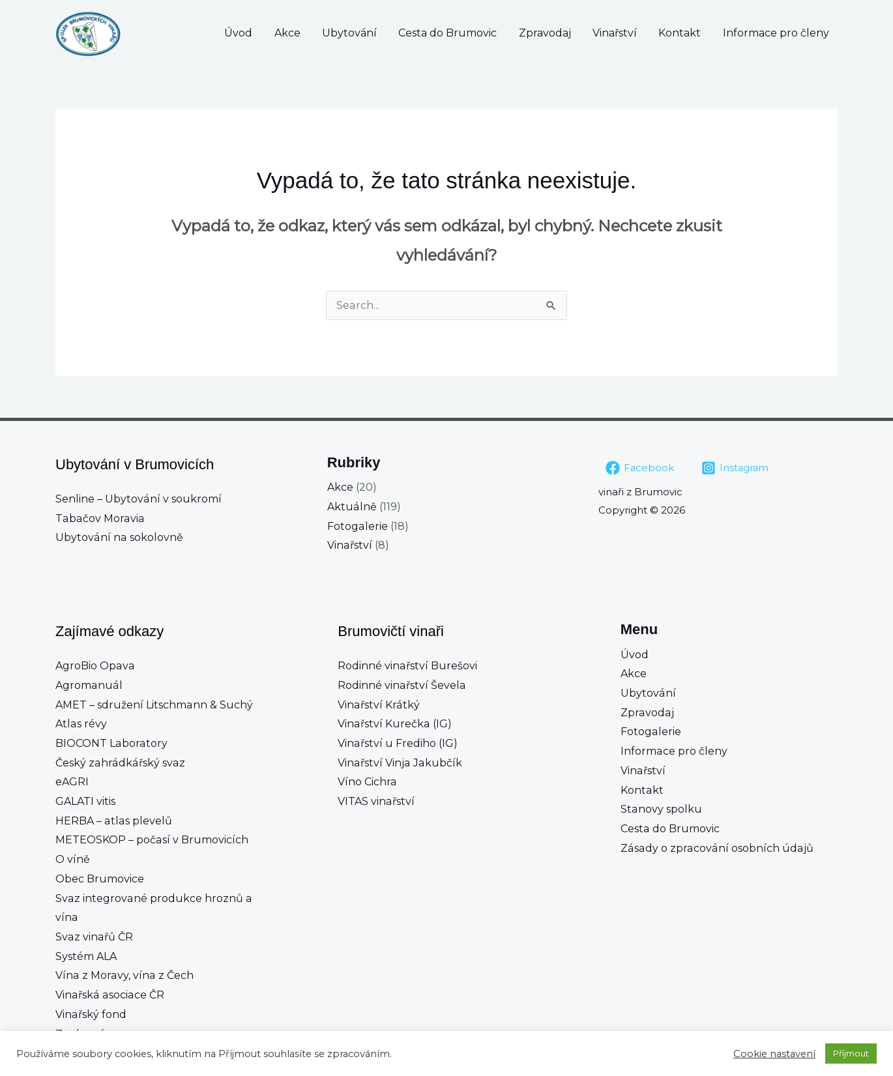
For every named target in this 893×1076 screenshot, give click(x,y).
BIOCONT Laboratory (110, 743)
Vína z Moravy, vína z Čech (123, 975)
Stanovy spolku (661, 809)
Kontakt (697, 33)
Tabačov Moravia (98, 518)
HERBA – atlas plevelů (113, 821)
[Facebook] (640, 468)
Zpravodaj (579, 33)
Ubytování (401, 33)
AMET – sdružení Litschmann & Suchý (153, 705)
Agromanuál (88, 685)
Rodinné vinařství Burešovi (407, 666)
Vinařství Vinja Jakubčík (399, 763)
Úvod (308, 33)
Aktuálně (351, 507)
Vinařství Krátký (378, 705)
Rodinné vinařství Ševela (401, 685)
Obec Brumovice (99, 879)
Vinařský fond (90, 1014)
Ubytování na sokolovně (118, 537)
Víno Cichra (367, 782)
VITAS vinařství (376, 801)
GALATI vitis (85, 801)
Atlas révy (80, 724)
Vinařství (641, 33)
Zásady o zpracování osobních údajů (715, 848)
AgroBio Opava (94, 666)
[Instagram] (736, 468)
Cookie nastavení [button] (774, 1054)
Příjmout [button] (851, 1053)
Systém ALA (86, 956)
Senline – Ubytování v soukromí (138, 499)
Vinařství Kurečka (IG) (394, 724)
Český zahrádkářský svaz (119, 763)
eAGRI (72, 782)
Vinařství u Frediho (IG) (397, 743)
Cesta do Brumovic (491, 33)
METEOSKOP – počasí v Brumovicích (151, 840)
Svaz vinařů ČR (93, 937)
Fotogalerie (357, 526)
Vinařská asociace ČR (108, 995)
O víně (72, 859)
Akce (348, 33)
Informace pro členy (784, 33)
